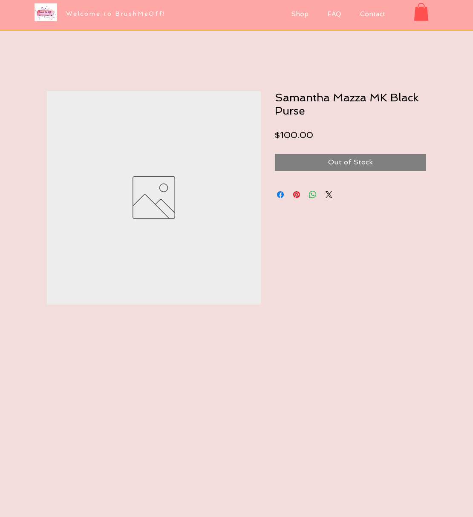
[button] (421, 12)
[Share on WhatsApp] (313, 195)
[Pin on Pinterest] (296, 195)
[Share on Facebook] (280, 195)
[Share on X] (329, 195)
